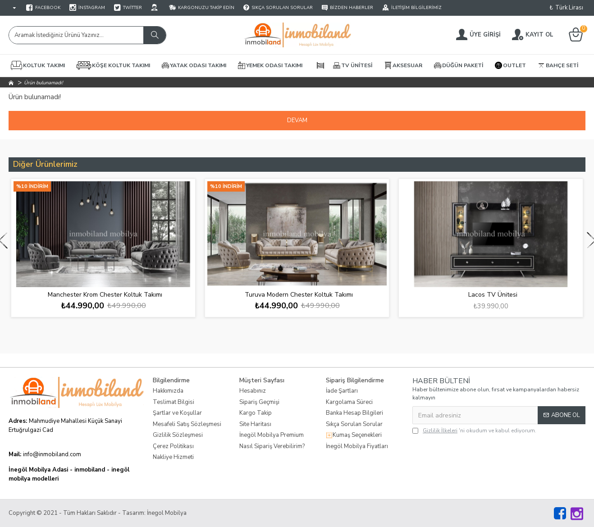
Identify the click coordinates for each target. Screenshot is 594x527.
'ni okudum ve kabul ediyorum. (474, 430)
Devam (297, 120)
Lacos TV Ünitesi (492, 295)
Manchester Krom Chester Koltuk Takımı (105, 295)
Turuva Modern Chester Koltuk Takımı (299, 295)
